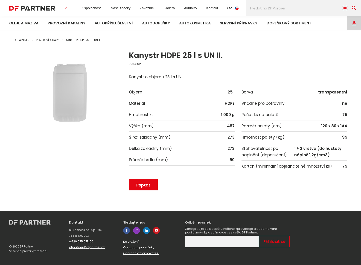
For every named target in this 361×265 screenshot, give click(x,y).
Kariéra (175, 8)
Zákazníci (152, 8)
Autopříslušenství (114, 23)
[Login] (354, 23)
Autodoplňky (156, 23)
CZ (243, 8)
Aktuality (197, 8)
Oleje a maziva (23, 23)
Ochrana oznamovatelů (141, 253)
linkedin (146, 230)
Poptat (143, 185)
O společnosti (92, 8)
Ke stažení (131, 241)
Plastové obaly (47, 40)
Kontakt (221, 8)
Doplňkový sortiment (289, 23)
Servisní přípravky (238, 23)
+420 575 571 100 (81, 241)
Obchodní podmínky (138, 247)
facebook (126, 230)
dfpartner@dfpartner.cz (87, 247)
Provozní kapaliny (66, 23)
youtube (156, 230)
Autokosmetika (195, 23)
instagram (136, 230)
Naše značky (124, 8)
